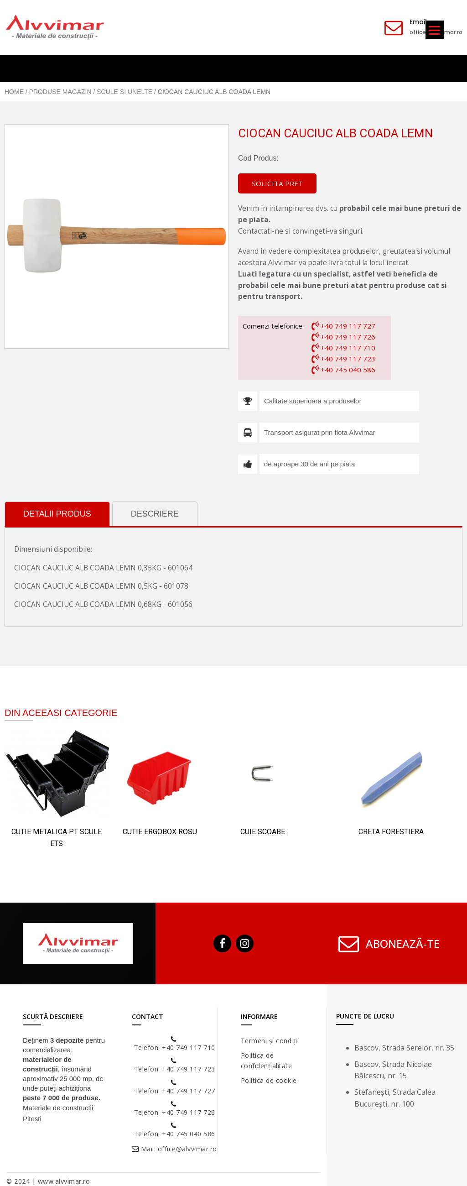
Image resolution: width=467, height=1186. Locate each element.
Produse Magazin (60, 91)
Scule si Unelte (124, 91)
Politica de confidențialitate (266, 1060)
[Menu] (434, 30)
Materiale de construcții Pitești (58, 1113)
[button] (277, 183)
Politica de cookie (269, 1080)
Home (14, 91)
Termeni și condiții (270, 1040)
